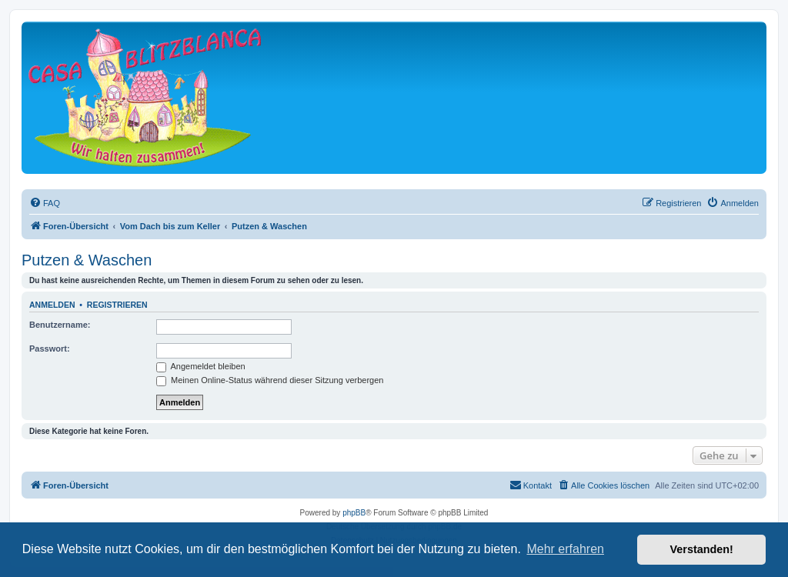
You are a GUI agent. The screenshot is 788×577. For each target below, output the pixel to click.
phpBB (354, 513)
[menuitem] (44, 203)
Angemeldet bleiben (200, 366)
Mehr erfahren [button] (565, 548)
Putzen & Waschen (87, 260)
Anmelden (52, 304)
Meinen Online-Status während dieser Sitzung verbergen (269, 380)
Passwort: (49, 348)
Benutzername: (59, 324)
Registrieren (117, 304)
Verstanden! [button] (701, 549)
